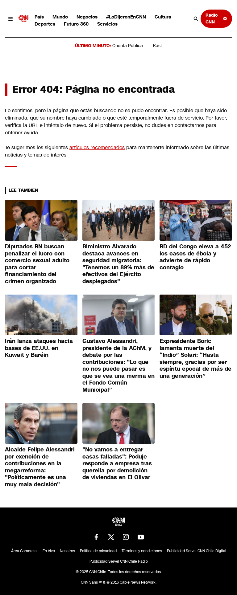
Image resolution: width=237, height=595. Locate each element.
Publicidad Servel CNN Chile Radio (118, 561)
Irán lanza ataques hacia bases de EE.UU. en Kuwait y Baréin (39, 348)
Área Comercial (24, 550)
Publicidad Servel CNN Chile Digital (196, 550)
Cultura (163, 17)
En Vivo (49, 550)
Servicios (107, 24)
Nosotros (67, 550)
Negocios (87, 17)
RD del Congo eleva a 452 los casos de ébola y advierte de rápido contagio (195, 256)
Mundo (60, 17)
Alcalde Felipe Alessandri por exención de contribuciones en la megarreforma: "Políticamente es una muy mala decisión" (40, 467)
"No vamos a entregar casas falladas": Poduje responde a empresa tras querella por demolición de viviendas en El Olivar (117, 463)
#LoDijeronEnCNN (126, 17)
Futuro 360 (76, 24)
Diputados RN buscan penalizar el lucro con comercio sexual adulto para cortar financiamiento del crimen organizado (37, 263)
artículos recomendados (97, 147)
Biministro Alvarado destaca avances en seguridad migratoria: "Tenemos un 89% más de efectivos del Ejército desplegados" (118, 263)
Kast (157, 46)
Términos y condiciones (142, 550)
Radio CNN (216, 18)
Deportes (45, 24)
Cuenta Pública (127, 46)
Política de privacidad (98, 550)
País (39, 17)
